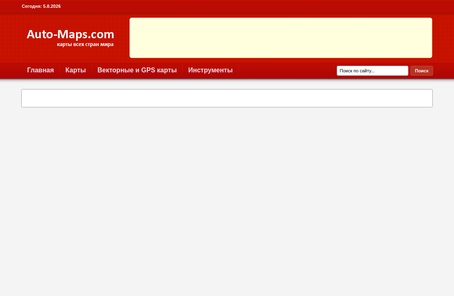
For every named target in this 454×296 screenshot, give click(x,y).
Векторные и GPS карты (137, 70)
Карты (75, 70)
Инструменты (210, 70)
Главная (40, 70)
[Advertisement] (281, 37)
